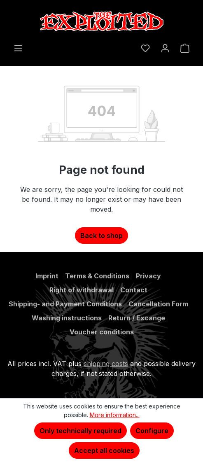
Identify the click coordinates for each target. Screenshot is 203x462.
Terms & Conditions (97, 276)
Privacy (148, 276)
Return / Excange (136, 318)
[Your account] (165, 48)
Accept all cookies (104, 450)
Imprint (46, 276)
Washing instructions (67, 318)
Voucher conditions (102, 332)
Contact (133, 290)
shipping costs (106, 363)
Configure (151, 431)
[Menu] (18, 48)
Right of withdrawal (81, 290)
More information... (115, 414)
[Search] (130, 45)
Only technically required (80, 431)
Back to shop (101, 235)
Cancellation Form (158, 304)
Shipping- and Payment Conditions (65, 304)
